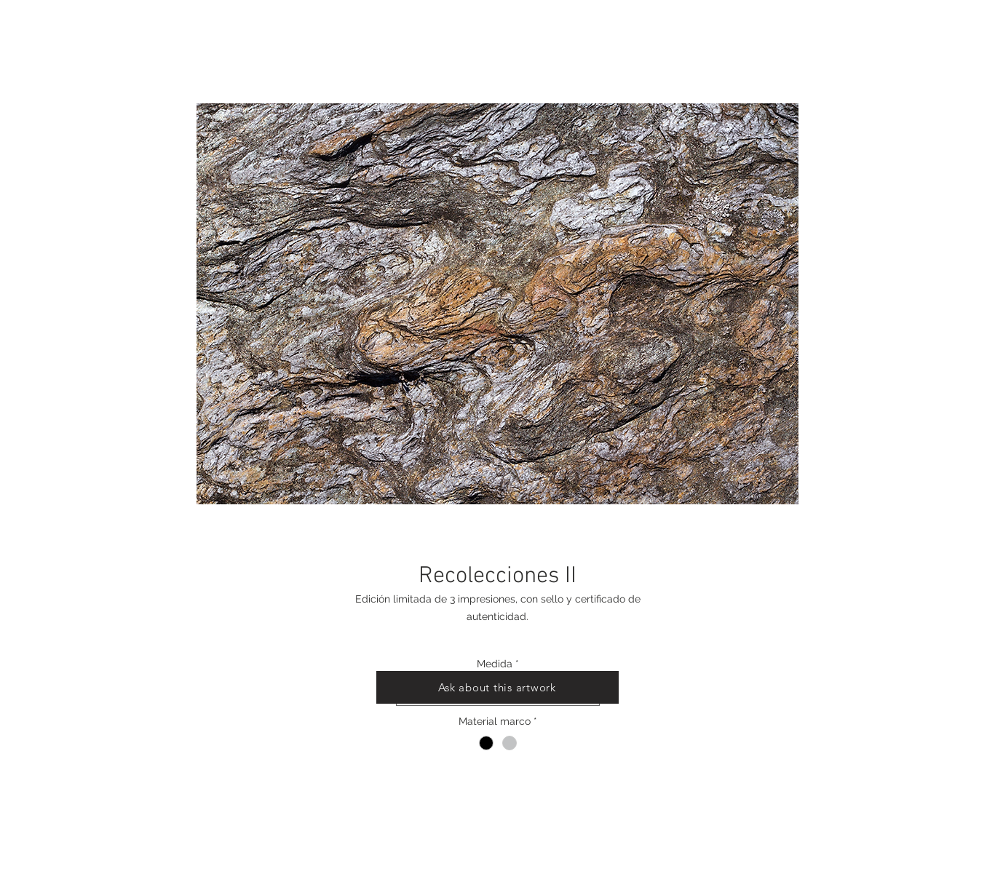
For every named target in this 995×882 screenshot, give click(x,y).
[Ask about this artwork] (497, 687)
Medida (498, 664)
